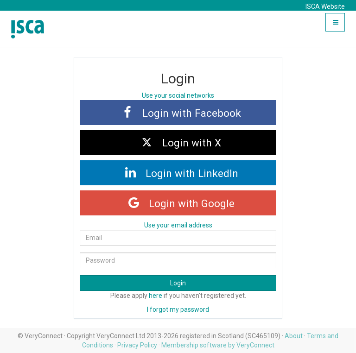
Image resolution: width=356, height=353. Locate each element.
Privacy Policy (137, 345)
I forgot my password (178, 309)
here (155, 295)
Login (178, 283)
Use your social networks (178, 95)
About (294, 336)
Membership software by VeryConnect (217, 345)
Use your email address (178, 225)
